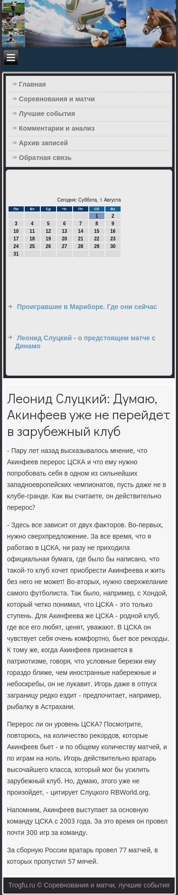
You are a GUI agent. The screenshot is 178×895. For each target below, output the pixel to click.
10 (16, 231)
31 (16, 254)
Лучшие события (47, 114)
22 (96, 238)
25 (32, 246)
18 (32, 238)
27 (64, 246)
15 (96, 231)
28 (80, 246)
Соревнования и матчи (57, 99)
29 (96, 246)
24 (16, 246)
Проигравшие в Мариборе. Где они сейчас (87, 307)
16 (112, 231)
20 (64, 238)
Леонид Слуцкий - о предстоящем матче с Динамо (85, 343)
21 (80, 238)
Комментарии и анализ (56, 128)
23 (112, 238)
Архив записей (43, 143)
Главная (32, 84)
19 (48, 238)
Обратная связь (45, 158)
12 (48, 231)
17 (16, 238)
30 (112, 246)
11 (32, 231)
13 (64, 231)
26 (48, 246)
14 (80, 231)
